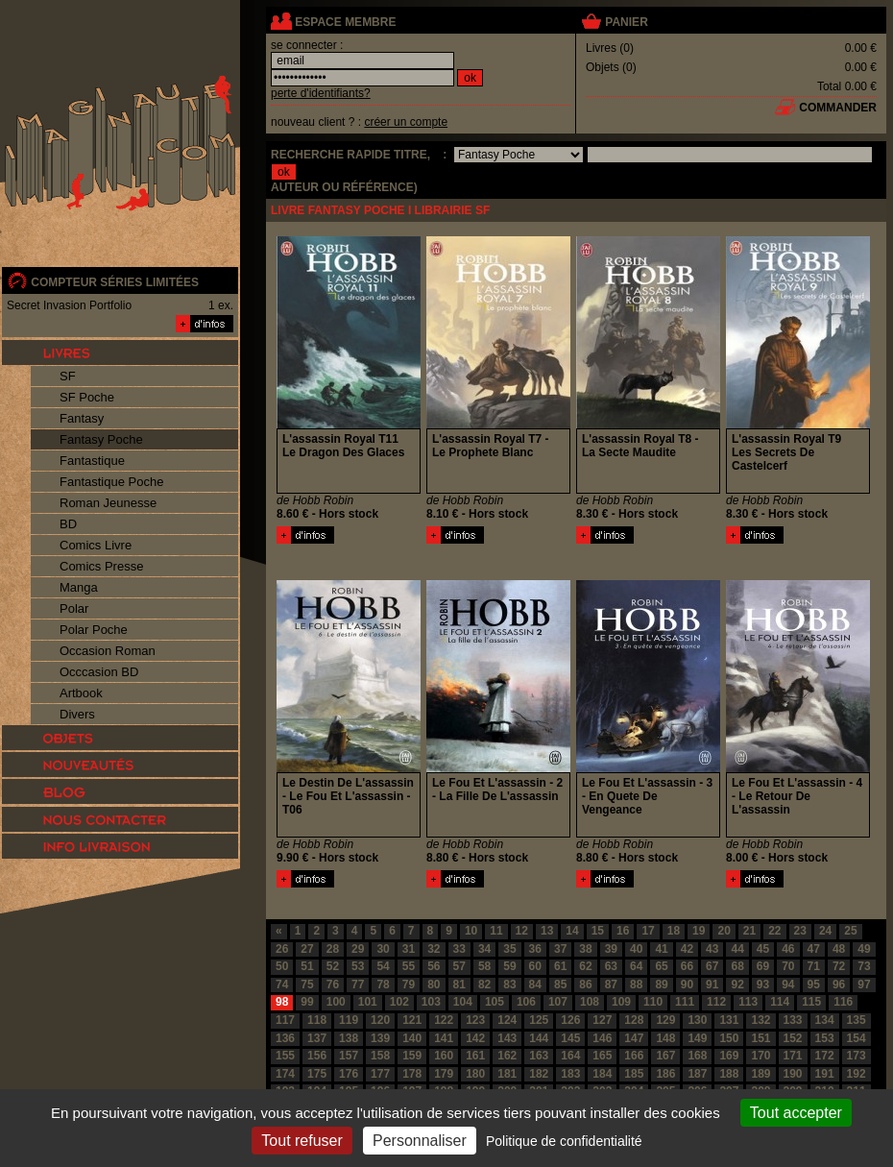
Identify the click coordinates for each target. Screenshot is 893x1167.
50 (282, 966)
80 (433, 984)
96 (839, 984)
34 (484, 949)
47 (814, 949)
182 (538, 1074)
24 (825, 930)
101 (367, 1002)
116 (843, 1002)
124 (507, 1020)
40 (636, 949)
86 (585, 984)
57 (459, 966)
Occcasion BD (99, 672)
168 (697, 1055)
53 (357, 966)
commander (838, 107)
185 (633, 1074)
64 (636, 966)
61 (560, 966)
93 (763, 984)
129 (665, 1020)
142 (475, 1038)
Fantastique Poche (111, 481)
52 (332, 966)
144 (538, 1038)
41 (661, 949)
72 (839, 966)
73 (863, 966)
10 (471, 930)
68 (737, 966)
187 (697, 1074)
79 (408, 984)
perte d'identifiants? (321, 93)
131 (728, 1020)
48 (839, 949)
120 (380, 1020)
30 (382, 949)
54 (382, 966)
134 (824, 1020)
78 (382, 984)
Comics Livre (96, 545)
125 (538, 1020)
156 (316, 1055)
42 (687, 949)
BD (68, 524)
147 (633, 1038)
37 (560, 949)
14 (572, 930)
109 (621, 1002)
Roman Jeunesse (108, 503)
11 (496, 930)
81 (459, 984)
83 (509, 984)
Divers (77, 714)
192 (856, 1074)
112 (716, 1002)
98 (282, 1002)
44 (737, 949)
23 (800, 930)
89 (661, 984)
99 (307, 1002)
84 (535, 984)
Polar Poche (94, 629)
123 (475, 1020)
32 (433, 949)
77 (357, 984)
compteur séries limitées (115, 282)
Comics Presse (101, 566)
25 (850, 930)
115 (811, 1002)
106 (526, 1002)
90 (687, 984)
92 (737, 984)
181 (507, 1074)
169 (728, 1055)
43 (712, 949)
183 (570, 1074)
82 (484, 984)
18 (673, 930)
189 (760, 1074)
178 (412, 1074)
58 (484, 966)
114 (779, 1002)
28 (332, 949)
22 (774, 930)
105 (494, 1002)
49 (863, 949)
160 (443, 1055)
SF (68, 376)
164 (570, 1055)
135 (856, 1020)
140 (412, 1038)
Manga (79, 587)
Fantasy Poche (101, 439)
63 (611, 966)
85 (560, 984)
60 (535, 966)
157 (348, 1055)
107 (557, 1002)
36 (535, 949)
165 (602, 1055)
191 (824, 1074)
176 (348, 1074)
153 (824, 1038)
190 (793, 1074)
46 (788, 949)
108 (589, 1002)
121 (412, 1020)
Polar (74, 608)
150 (728, 1038)
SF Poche (87, 397)
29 (357, 949)
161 (475, 1055)
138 (348, 1038)
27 (307, 949)
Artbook (81, 693)
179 (443, 1074)
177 (380, 1074)
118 (316, 1020)
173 (856, 1055)
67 (712, 966)
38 (585, 949)
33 (459, 949)
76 (332, 984)
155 (285, 1055)
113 (748, 1002)
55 (408, 966)
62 (585, 966)
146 (602, 1038)
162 (507, 1055)
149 (697, 1038)
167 (665, 1055)
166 (633, 1055)
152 (793, 1038)
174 (285, 1074)
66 (687, 966)
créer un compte (405, 122)
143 (507, 1038)
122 (443, 1020)
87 (611, 984)
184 (602, 1074)
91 (712, 984)
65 (661, 966)
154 (856, 1038)
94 (788, 984)
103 (431, 1002)
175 (316, 1074)
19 (698, 930)
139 (380, 1038)
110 (653, 1002)
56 (433, 966)
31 (408, 949)
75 (307, 984)
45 (763, 949)
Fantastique (92, 460)
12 (522, 930)
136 (285, 1038)
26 (282, 949)
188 (728, 1074)
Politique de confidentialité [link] (564, 1141)
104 (462, 1002)
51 (307, 966)
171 (793, 1055)
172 (824, 1055)
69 (763, 966)
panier (626, 22)
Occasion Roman (108, 651)
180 (475, 1074)
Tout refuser (301, 1140)
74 (282, 984)
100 (336, 1002)
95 (814, 984)
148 (665, 1038)
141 (443, 1038)
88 (636, 984)
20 (723, 930)
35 (509, 949)
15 (597, 930)
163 (538, 1055)
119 (348, 1020)
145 (570, 1038)
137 (316, 1038)
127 (602, 1020)
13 (547, 930)
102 (399, 1002)
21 (749, 930)
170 (760, 1055)
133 (793, 1020)
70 (788, 966)
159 (412, 1055)
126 (570, 1020)
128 (633, 1020)
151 (760, 1038)
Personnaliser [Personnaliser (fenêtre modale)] (420, 1140)
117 (285, 1020)
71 (814, 966)
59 (509, 966)
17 (647, 930)
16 (622, 930)
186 (665, 1074)
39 (611, 949)
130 (697, 1020)
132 (760, 1020)
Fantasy (82, 418)
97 (863, 984)
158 (380, 1055)
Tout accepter (796, 1113)
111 (684, 1002)
